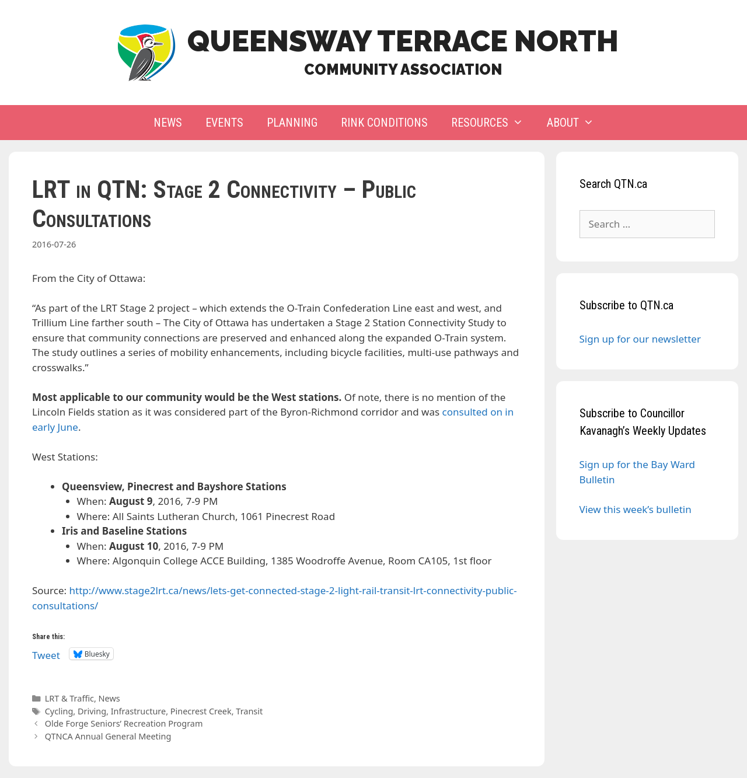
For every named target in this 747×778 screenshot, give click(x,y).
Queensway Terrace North (403, 41)
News (167, 123)
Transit (249, 711)
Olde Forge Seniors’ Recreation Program (124, 723)
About (576, 122)
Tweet (46, 653)
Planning (292, 123)
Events (224, 123)
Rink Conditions (384, 123)
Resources (493, 122)
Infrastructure (138, 711)
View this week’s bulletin (636, 509)
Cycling (59, 711)
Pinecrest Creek (201, 711)
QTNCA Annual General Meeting (108, 736)
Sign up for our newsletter (640, 339)
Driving (92, 711)
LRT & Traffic (69, 698)
